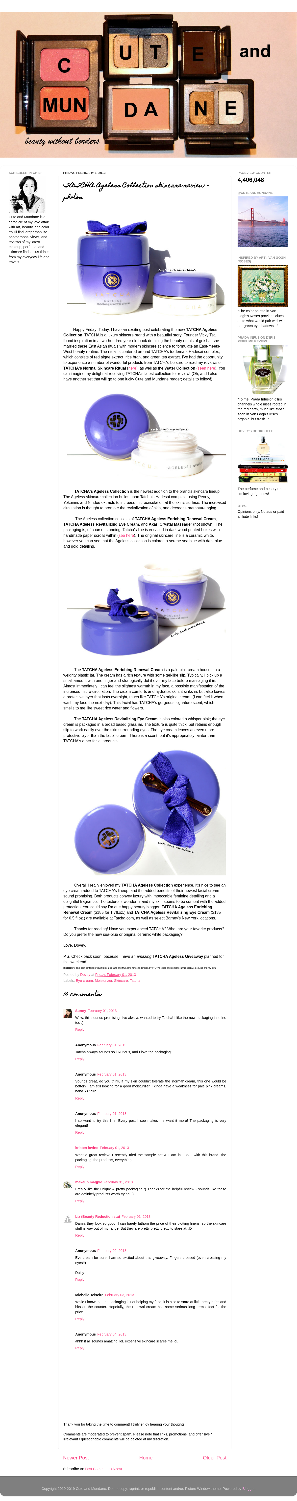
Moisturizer (103, 981)
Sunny (80, 1011)
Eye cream (84, 981)
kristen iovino (87, 1148)
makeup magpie (88, 1182)
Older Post (214, 1457)
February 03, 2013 (119, 1295)
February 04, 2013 (111, 1334)
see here (126, 535)
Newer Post (76, 1457)
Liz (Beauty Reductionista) (97, 1217)
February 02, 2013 (111, 1251)
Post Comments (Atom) (103, 1469)
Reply (79, 1030)
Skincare (121, 981)
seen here (206, 368)
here (132, 368)
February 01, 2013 (102, 1011)
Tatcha (135, 981)
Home (146, 1457)
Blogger (248, 1489)
